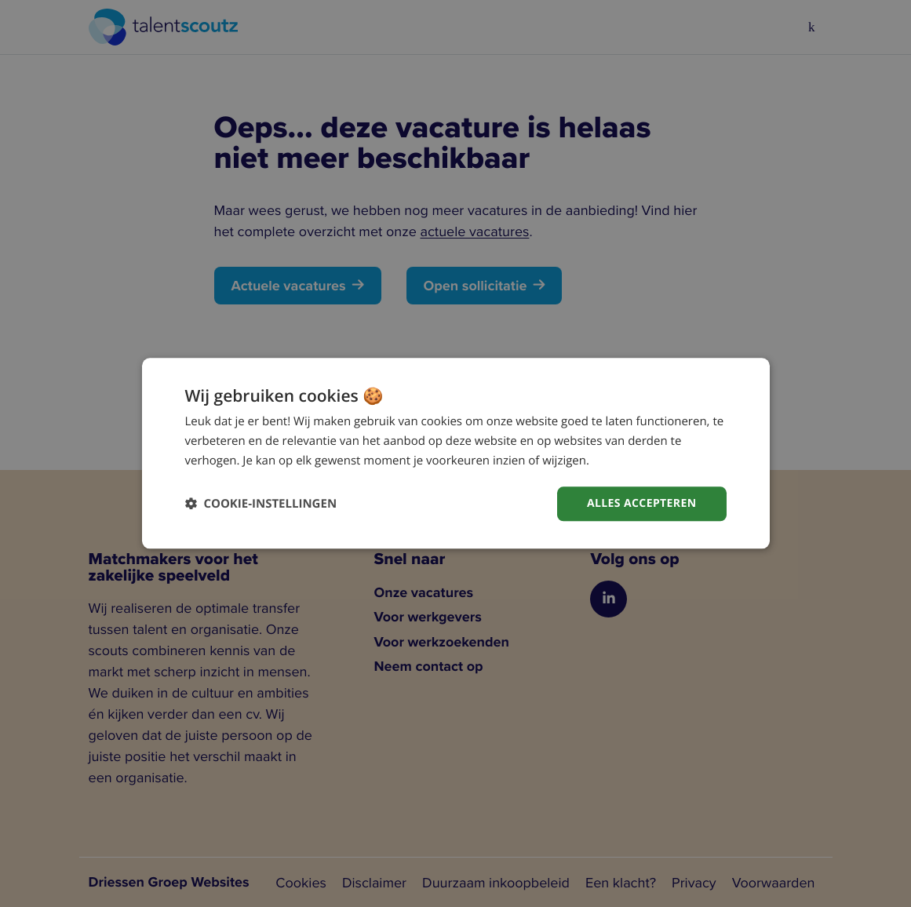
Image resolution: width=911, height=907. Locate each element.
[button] (261, 504)
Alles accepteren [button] (642, 503)
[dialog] (456, 453)
